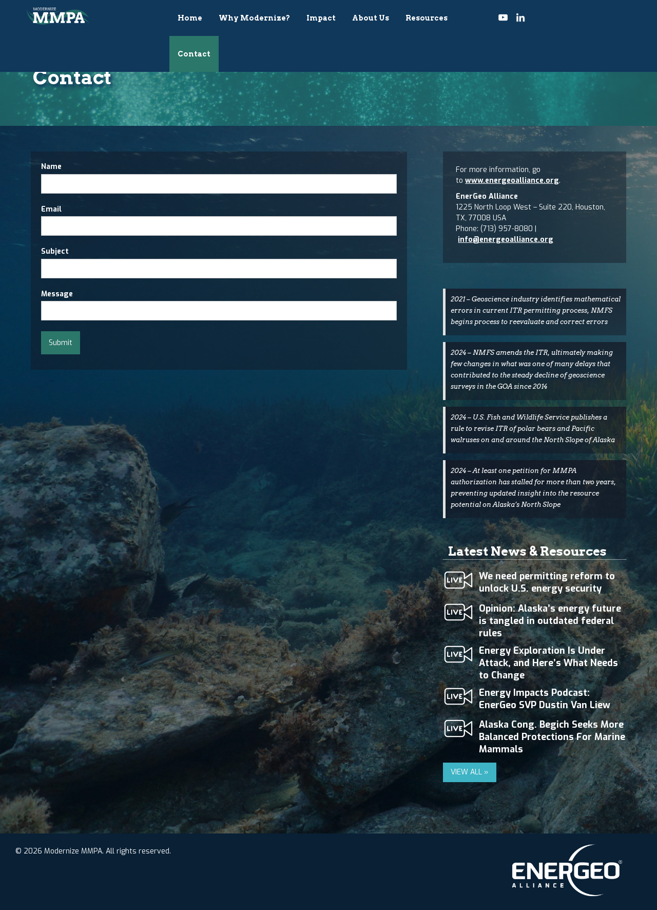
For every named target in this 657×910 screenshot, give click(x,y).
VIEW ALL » (470, 772)
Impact (321, 18)
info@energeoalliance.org (505, 239)
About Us (370, 18)
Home (190, 18)
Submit (60, 343)
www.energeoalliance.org (512, 180)
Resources (426, 18)
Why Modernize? (254, 18)
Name (51, 167)
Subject (55, 251)
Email (51, 209)
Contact (194, 54)
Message (57, 294)
